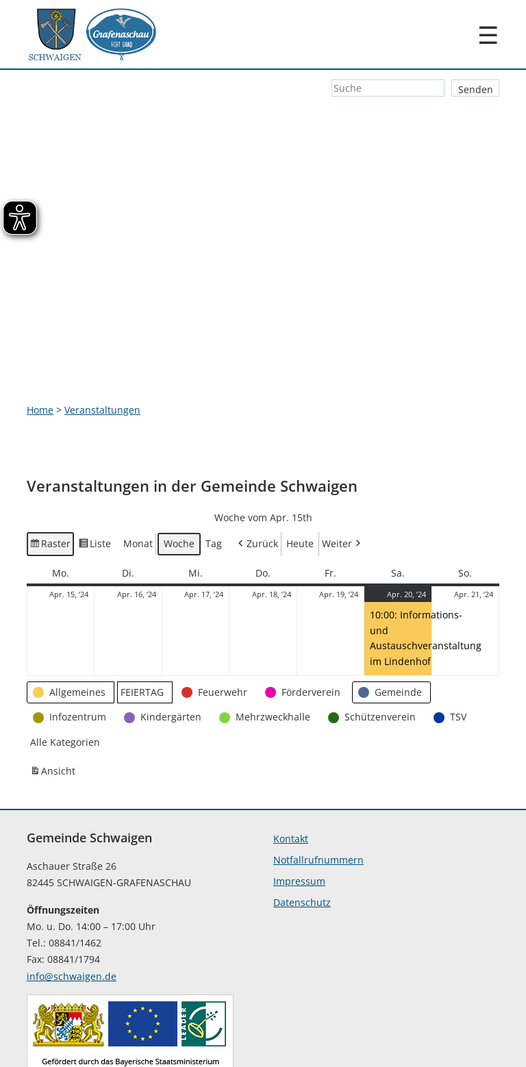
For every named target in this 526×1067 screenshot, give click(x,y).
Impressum (299, 804)
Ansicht (54, 696)
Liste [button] (95, 469)
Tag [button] (213, 466)
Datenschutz (302, 825)
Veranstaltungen (102, 332)
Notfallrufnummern (318, 783)
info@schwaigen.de (71, 899)
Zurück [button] (257, 467)
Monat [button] (138, 466)
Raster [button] (50, 469)
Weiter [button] (342, 467)
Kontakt (290, 761)
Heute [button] (300, 466)
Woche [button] (179, 466)
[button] (70, 615)
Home (40, 332)
